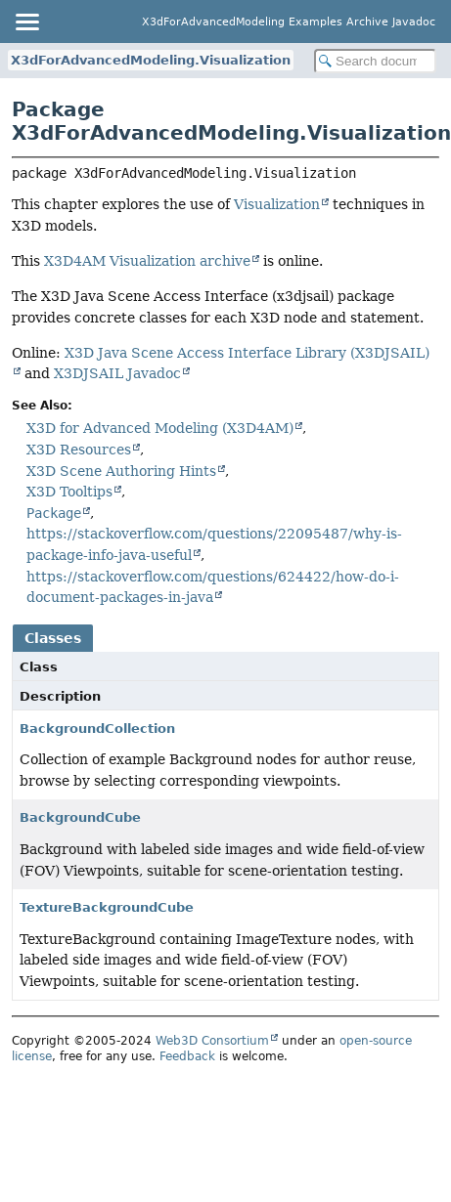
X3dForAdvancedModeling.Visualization (151, 60)
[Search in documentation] (375, 61)
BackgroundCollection (97, 728)
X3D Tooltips (69, 491)
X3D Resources (78, 449)
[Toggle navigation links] (26, 21)
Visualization (277, 204)
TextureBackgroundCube (107, 907)
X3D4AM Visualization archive (147, 261)
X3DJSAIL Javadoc (117, 373)
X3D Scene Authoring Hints (121, 471)
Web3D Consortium (212, 1041)
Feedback (187, 1056)
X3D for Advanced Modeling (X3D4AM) (159, 428)
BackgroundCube (80, 817)
